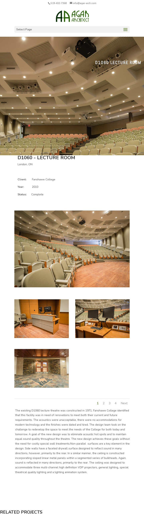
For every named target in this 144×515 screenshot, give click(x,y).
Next (124, 403)
